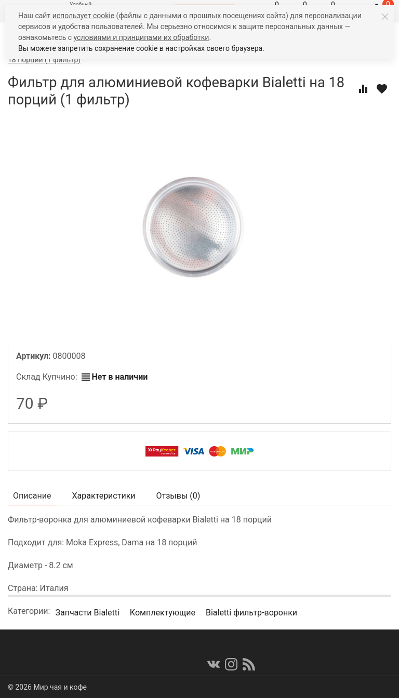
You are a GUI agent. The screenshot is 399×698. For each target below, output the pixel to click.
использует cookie (83, 15)
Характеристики (104, 496)
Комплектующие (162, 613)
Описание (32, 496)
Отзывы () (178, 496)
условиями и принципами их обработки (141, 37)
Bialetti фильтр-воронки (251, 613)
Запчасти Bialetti (87, 613)
